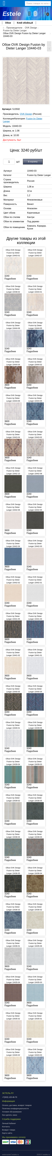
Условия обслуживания (11, 1112)
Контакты (6, 1127)
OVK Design (31, 28)
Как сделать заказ (9, 1115)
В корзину (32, 161)
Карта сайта (7, 1133)
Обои (8, 23)
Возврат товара (8, 1130)
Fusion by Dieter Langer (15, 30)
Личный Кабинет (9, 1123)
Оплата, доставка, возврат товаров (16, 1105)
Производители (14, 28)
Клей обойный (25, 23)
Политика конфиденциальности (15, 1108)
